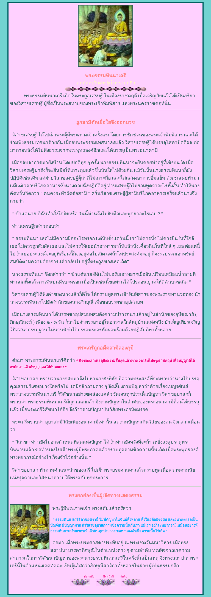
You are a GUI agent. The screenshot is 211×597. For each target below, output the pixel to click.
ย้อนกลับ (89, 576)
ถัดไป (123, 576)
